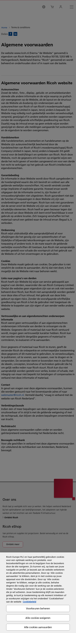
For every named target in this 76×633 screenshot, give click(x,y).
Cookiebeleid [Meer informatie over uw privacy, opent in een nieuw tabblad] (29, 601)
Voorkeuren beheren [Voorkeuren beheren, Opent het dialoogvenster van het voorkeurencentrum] (38, 608)
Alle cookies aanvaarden (38, 627)
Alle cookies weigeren (37, 617)
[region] (38, 592)
